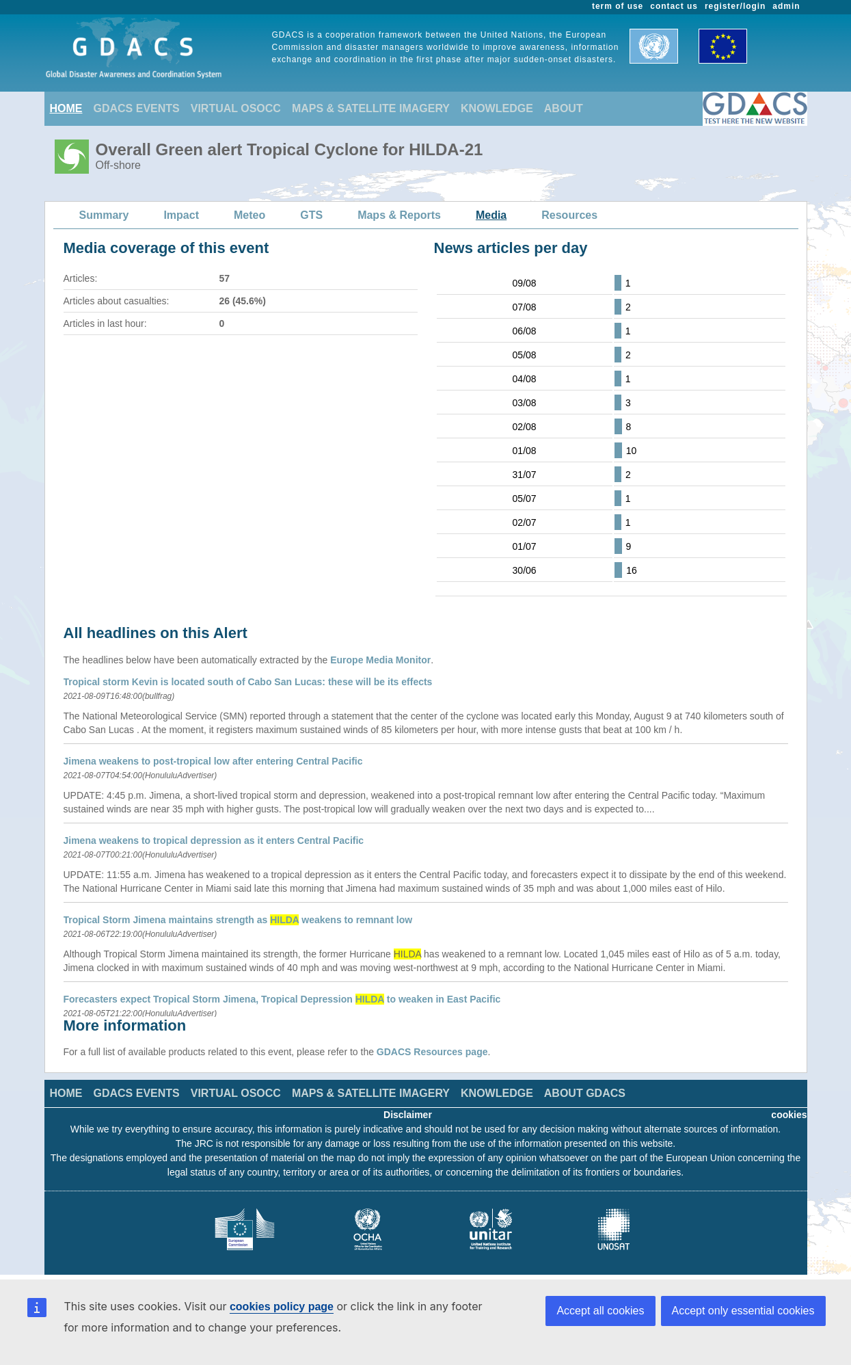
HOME (66, 108)
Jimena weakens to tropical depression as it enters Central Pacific (214, 840)
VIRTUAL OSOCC (236, 108)
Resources (569, 215)
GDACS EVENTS (137, 108)
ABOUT (563, 108)
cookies (789, 1114)
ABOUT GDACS (584, 1093)
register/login (735, 6)
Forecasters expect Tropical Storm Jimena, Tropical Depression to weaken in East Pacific (282, 999)
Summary (104, 215)
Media (491, 215)
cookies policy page (282, 1306)
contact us (674, 6)
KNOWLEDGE (497, 108)
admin (786, 6)
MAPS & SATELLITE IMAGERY (371, 108)
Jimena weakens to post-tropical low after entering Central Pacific (213, 761)
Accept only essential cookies (743, 1310)
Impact (181, 215)
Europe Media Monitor (380, 659)
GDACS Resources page (432, 1051)
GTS (311, 215)
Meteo (249, 215)
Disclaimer (407, 1114)
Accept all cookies (600, 1310)
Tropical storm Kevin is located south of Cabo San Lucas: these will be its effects (248, 681)
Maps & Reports (399, 215)
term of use (617, 6)
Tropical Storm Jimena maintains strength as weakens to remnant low (238, 919)
